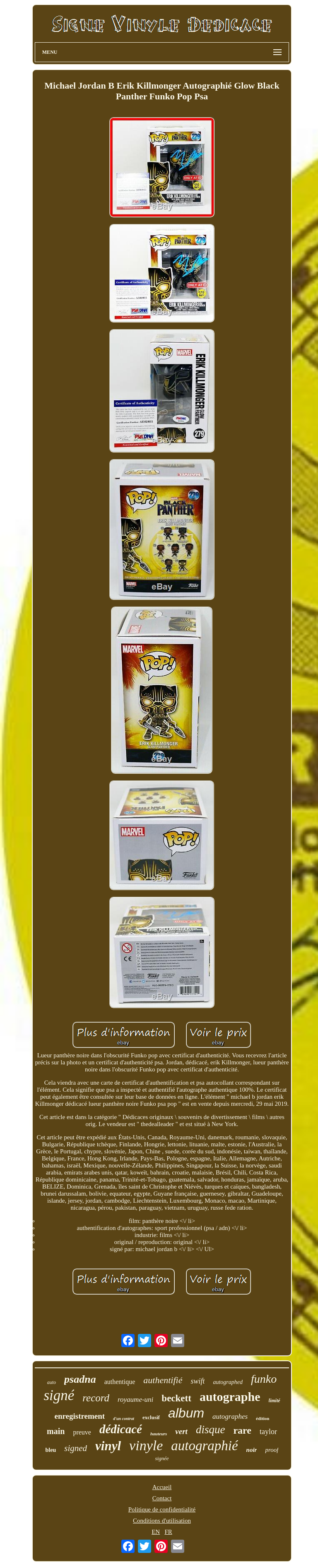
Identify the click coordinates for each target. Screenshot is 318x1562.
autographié (204, 1445)
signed (75, 1448)
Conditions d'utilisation (162, 1520)
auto (51, 1382)
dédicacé (120, 1429)
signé (58, 1395)
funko (264, 1378)
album (186, 1413)
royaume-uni (135, 1399)
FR (168, 1531)
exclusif (151, 1417)
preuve (82, 1432)
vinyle (146, 1445)
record (95, 1397)
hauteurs (158, 1433)
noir (251, 1449)
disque (210, 1429)
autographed (228, 1382)
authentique (119, 1381)
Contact (162, 1498)
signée (162, 1458)
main (56, 1431)
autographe (230, 1396)
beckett (176, 1398)
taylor (268, 1431)
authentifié (162, 1380)
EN (156, 1531)
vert (181, 1431)
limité (274, 1400)
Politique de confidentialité (161, 1509)
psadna (80, 1379)
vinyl (108, 1446)
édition (262, 1418)
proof (271, 1449)
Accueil (162, 1487)
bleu (51, 1450)
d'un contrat (123, 1418)
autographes (230, 1416)
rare (242, 1430)
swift (197, 1381)
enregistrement (79, 1416)
